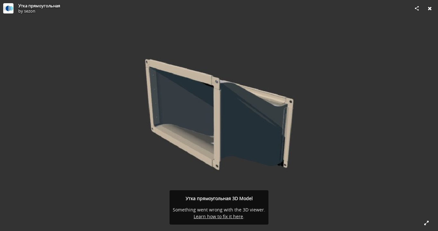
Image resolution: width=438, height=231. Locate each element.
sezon (29, 11)
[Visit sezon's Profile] (8, 8)
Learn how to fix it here (218, 216)
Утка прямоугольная (39, 6)
